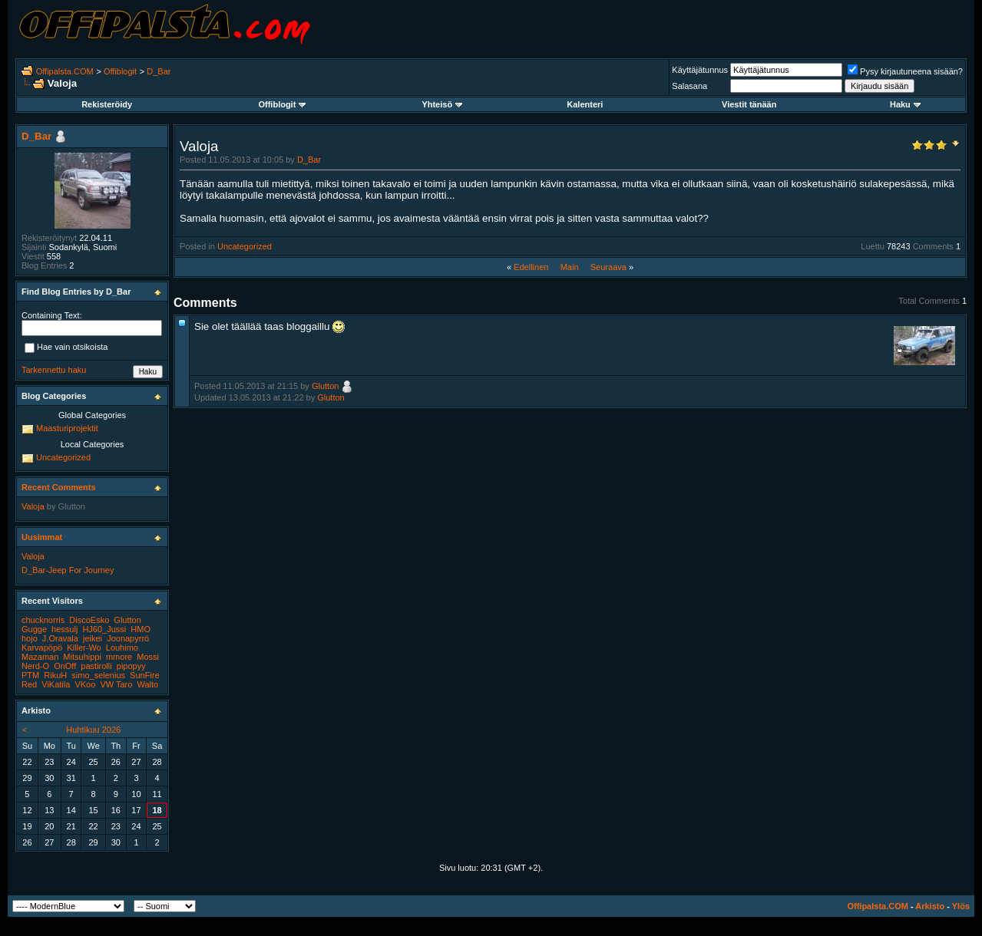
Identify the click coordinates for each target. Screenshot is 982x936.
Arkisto (929, 906)
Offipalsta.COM (65, 71)
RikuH (55, 675)
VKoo (84, 684)
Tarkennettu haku (53, 369)
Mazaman (39, 656)
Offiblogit (120, 71)
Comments (933, 246)
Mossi (148, 656)
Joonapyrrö (128, 638)
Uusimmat (41, 537)
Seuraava (608, 267)
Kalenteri (585, 104)
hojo (29, 638)
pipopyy (131, 666)
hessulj (64, 629)
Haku (905, 104)
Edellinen (531, 267)
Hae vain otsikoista (66, 348)
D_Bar (158, 71)
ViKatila (55, 684)
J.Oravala (60, 638)
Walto (147, 684)
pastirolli (96, 666)
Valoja (33, 506)
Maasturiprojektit (67, 428)
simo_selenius (98, 675)
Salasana (689, 86)
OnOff (65, 666)
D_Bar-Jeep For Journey (67, 570)
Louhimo (122, 647)
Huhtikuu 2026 (93, 729)
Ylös (961, 906)
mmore (119, 656)
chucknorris (42, 620)
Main (569, 267)
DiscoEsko (89, 620)
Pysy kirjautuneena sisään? (905, 71)
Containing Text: (51, 315)
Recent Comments (58, 487)
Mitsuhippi (82, 656)
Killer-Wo (84, 647)
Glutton (325, 386)
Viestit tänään (749, 104)
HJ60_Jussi (104, 629)
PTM (30, 675)
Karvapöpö (41, 647)
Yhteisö (442, 104)
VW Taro (116, 684)
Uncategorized (244, 246)
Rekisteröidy (106, 104)
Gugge (34, 629)
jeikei (92, 638)
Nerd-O (35, 666)
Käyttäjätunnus (700, 69)
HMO (140, 629)
